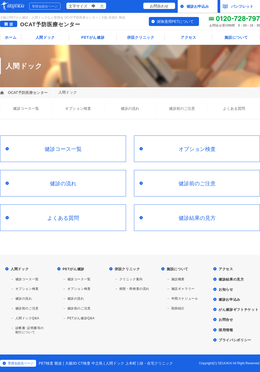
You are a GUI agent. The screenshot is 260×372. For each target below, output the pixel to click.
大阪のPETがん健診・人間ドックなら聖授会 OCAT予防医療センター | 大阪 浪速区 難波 (62, 17)
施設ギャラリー (183, 289)
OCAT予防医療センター (50, 24)
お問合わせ (159, 6)
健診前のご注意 (182, 108)
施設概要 (178, 279)
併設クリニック (140, 37)
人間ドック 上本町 (121, 363)
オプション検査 (78, 108)
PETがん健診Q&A (81, 318)
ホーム (10, 37)
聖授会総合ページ (45, 6)
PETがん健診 (93, 37)
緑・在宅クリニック (156, 363)
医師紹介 (178, 308)
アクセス (188, 37)
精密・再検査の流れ (134, 289)
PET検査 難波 (50, 363)
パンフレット (238, 6)
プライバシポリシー (235, 340)
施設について (236, 37)
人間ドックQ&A (27, 318)
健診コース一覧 (26, 108)
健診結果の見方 (197, 218)
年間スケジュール (184, 298)
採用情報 (226, 330)
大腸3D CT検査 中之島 (84, 363)
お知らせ (226, 289)
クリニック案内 (131, 279)
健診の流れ (130, 108)
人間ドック (45, 37)
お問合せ (226, 320)
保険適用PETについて (175, 21)
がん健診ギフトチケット (238, 310)
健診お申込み (198, 6)
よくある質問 (234, 108)
